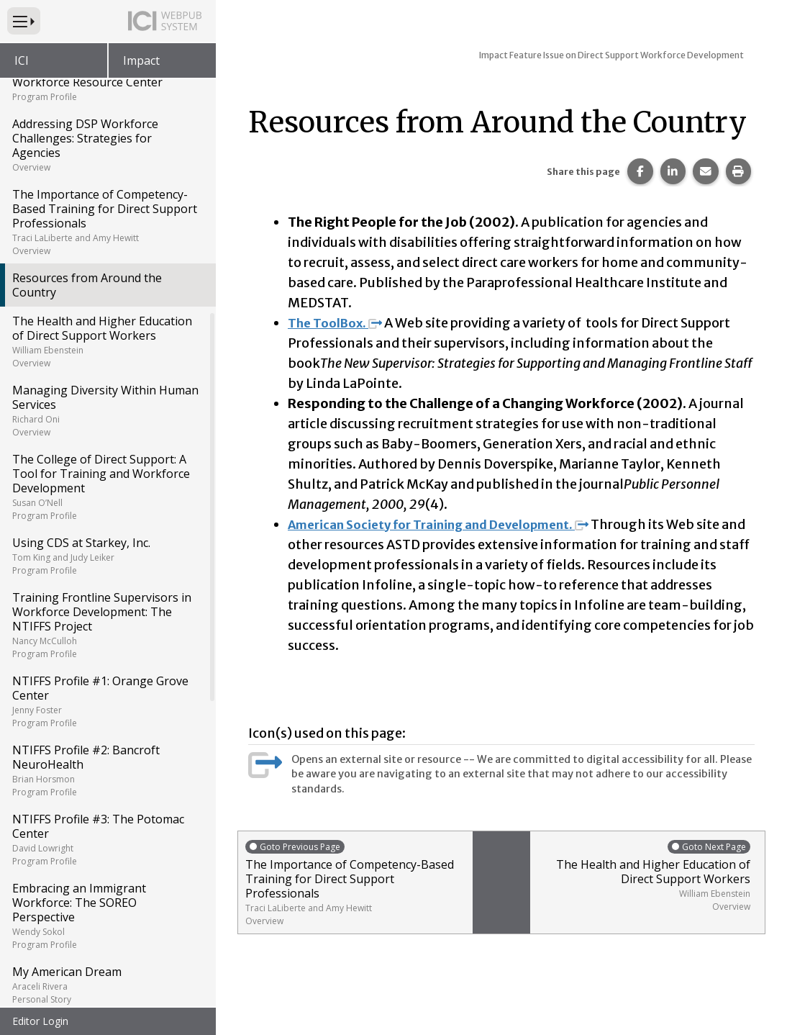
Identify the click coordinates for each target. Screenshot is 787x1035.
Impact (141, 60)
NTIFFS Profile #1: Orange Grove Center (106, 701)
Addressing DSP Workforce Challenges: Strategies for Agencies (106, 144)
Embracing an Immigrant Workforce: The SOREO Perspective (106, 915)
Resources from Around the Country (87, 285)
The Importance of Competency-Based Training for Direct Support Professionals (106, 221)
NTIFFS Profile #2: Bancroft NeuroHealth (106, 770)
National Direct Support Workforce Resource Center (106, 81)
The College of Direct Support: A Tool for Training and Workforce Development (106, 486)
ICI (21, 60)
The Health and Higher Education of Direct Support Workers (106, 341)
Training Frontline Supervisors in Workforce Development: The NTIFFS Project (106, 624)
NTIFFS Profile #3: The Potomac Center (106, 839)
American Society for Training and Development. (451, 524)
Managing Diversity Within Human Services (106, 410)
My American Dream (106, 984)
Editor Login (40, 1021)
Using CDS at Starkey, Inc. (106, 556)
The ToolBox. (338, 323)
